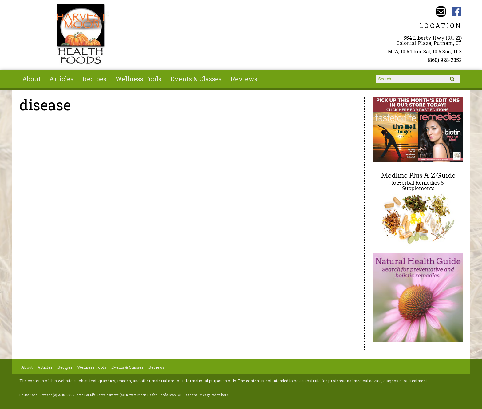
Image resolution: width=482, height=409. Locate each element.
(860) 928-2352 (445, 60)
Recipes (94, 78)
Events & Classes (196, 78)
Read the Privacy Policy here (206, 395)
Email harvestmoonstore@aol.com (441, 11)
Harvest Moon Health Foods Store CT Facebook (456, 11)
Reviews (244, 78)
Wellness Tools (138, 78)
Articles (61, 78)
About (31, 78)
